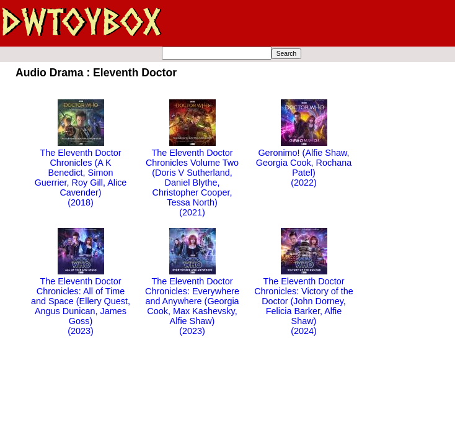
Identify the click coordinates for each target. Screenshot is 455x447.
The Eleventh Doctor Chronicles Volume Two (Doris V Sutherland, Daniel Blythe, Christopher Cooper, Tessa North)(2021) (192, 177)
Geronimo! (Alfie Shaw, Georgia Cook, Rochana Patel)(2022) (303, 162)
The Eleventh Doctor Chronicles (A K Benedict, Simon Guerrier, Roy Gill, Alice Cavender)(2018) (81, 172)
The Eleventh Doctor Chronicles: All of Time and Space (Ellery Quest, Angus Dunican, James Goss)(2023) (80, 301)
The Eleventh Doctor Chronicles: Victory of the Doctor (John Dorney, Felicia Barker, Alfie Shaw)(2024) (303, 301)
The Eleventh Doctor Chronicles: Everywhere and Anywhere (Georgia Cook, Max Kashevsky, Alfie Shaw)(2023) (192, 301)
